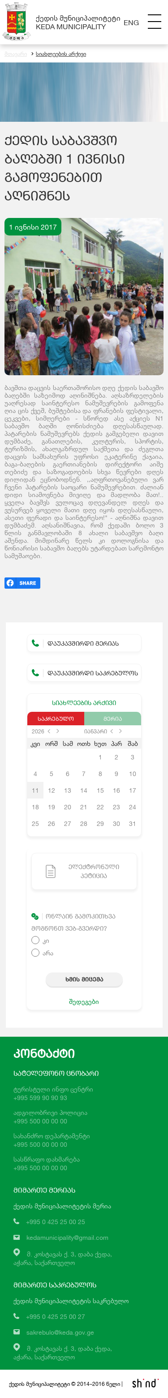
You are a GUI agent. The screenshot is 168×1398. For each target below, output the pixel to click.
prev (49, 731)
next (58, 731)
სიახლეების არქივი (58, 53)
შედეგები (84, 1001)
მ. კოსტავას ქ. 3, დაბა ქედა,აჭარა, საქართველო (62, 1353)
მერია (112, 718)
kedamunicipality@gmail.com (67, 1237)
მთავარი (15, 53)
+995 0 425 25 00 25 (55, 1221)
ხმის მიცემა (84, 979)
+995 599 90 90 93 (40, 1097)
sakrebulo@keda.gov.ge (60, 1332)
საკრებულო (56, 718)
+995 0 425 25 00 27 (55, 1316)
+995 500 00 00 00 (40, 1121)
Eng (131, 22)
